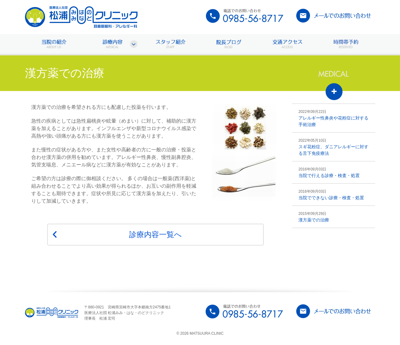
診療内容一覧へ (155, 234)
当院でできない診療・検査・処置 (331, 194)
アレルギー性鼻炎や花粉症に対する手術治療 (333, 118)
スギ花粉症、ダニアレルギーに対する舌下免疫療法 (333, 147)
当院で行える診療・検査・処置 (329, 172)
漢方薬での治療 (313, 216)
